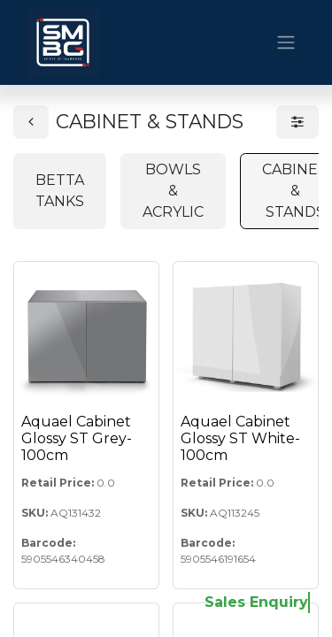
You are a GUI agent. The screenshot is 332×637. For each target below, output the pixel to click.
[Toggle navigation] (286, 43)
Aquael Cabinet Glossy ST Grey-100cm (76, 438)
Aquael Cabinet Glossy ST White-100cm (240, 438)
